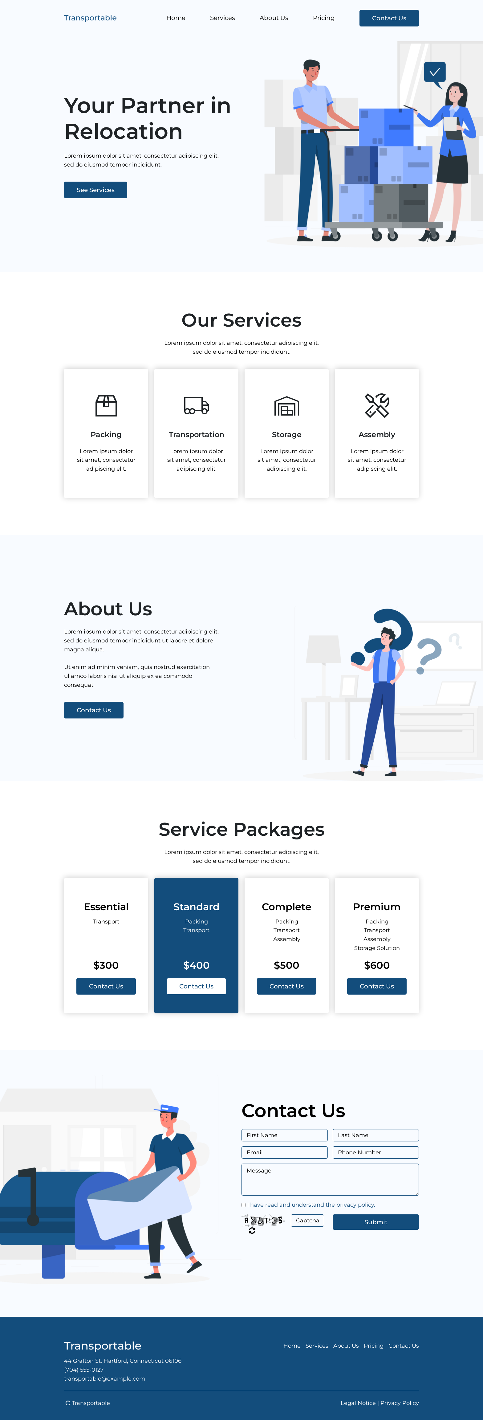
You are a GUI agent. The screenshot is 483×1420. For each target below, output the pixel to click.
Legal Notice (358, 1403)
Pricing (324, 18)
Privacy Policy (399, 1403)
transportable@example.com (104, 1378)
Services (222, 18)
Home (175, 18)
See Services (96, 190)
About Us (274, 18)
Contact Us (389, 18)
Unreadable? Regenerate (252, 1230)
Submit (376, 1222)
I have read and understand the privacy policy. (311, 1204)
